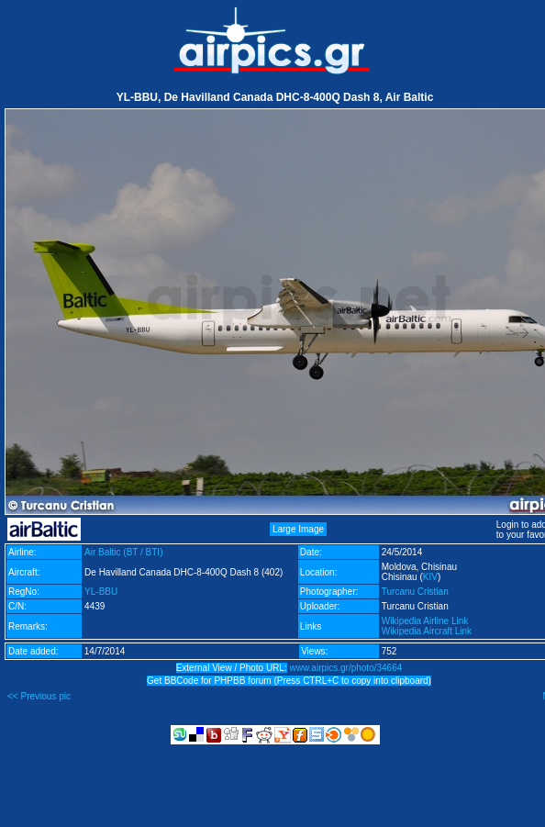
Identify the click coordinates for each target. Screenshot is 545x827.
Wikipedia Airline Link (425, 621)
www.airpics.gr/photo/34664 (345, 668)
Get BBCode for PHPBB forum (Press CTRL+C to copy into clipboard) (289, 681)
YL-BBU (100, 592)
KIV (430, 577)
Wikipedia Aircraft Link (427, 631)
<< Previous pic (39, 696)
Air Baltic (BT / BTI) (123, 552)
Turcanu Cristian (415, 592)
